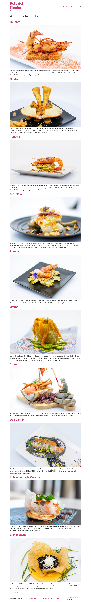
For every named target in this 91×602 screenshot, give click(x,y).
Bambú (14, 251)
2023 (76, 7)
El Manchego (18, 534)
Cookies (57, 598)
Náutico (15, 21)
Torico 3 (15, 136)
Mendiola (16, 194)
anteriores (14, 592)
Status (14, 364)
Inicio (65, 7)
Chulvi (14, 79)
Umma (14, 307)
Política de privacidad (46, 598)
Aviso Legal (32, 598)
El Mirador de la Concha (25, 477)
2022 (71, 7)
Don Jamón (17, 419)
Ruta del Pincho (16, 5)
